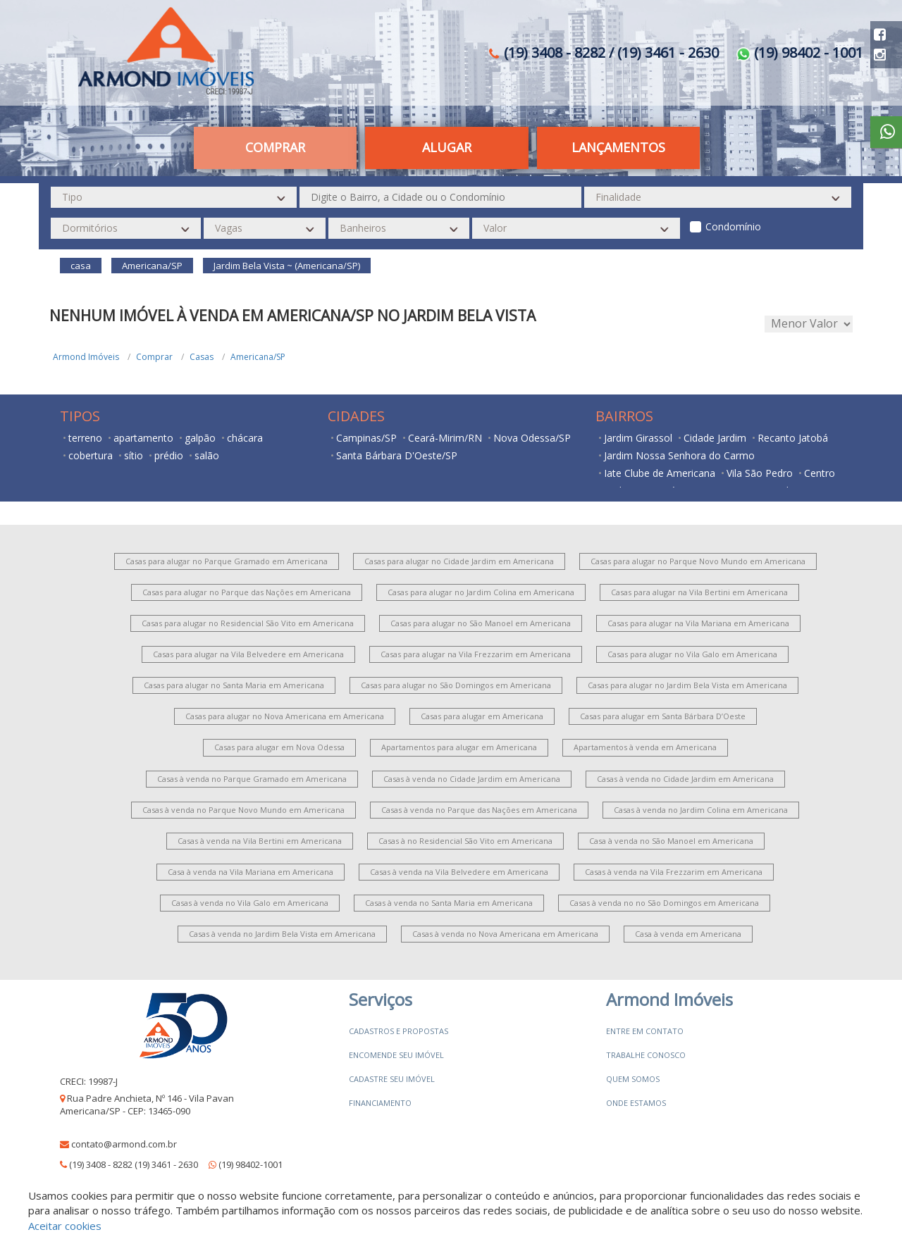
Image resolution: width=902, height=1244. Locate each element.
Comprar (275, 147)
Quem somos (633, 1079)
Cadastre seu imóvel (392, 1079)
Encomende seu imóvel (396, 1055)
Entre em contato (645, 1031)
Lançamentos (618, 147)
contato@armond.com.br (124, 1144)
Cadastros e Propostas (398, 1031)
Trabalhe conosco (646, 1055)
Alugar (446, 147)
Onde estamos (636, 1102)
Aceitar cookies (64, 1226)
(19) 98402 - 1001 (799, 52)
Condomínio (733, 226)
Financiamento (380, 1102)
